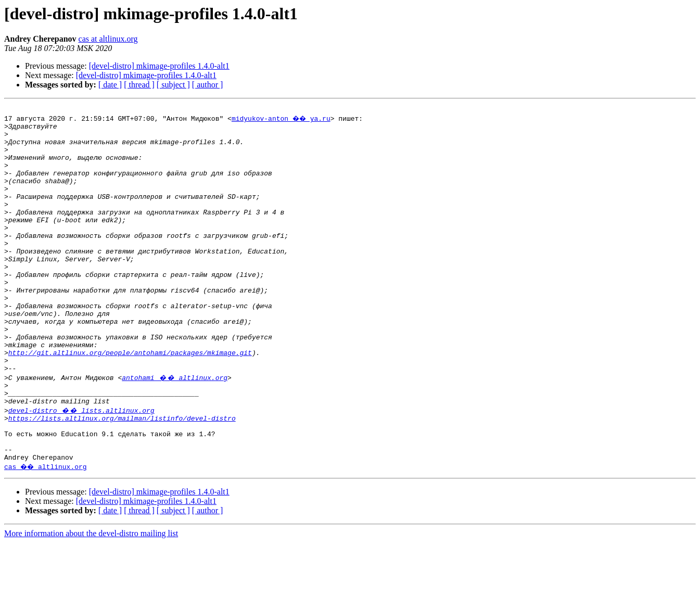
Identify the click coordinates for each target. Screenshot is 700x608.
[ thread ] (139, 84)
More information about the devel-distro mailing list (91, 598)
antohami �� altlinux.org (174, 429)
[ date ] (110, 84)
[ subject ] (173, 84)
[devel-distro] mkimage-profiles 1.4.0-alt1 (159, 65)
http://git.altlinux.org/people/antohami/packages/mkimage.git (130, 401)
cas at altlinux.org (108, 38)
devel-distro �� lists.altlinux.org (81, 466)
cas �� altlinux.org (47, 532)
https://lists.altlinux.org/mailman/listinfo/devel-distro (122, 475)
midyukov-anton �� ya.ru (282, 119)
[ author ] (207, 84)
